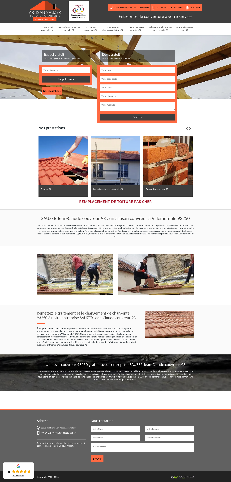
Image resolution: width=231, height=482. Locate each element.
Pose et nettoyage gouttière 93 (136, 28)
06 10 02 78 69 (176, 7)
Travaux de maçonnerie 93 (90, 28)
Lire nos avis (18, 476)
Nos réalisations (52, 91)
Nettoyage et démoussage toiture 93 (113, 28)
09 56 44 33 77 (162, 7)
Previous (187, 128)
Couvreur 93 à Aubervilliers (47, 28)
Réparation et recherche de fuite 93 (69, 28)
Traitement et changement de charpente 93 (160, 28)
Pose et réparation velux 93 (184, 28)
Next (190, 128)
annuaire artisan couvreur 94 (71, 443)
